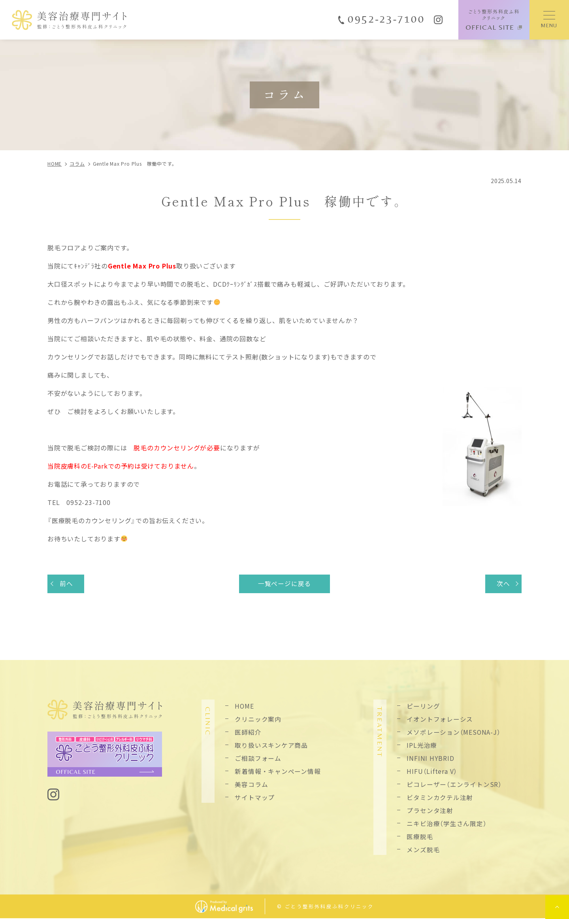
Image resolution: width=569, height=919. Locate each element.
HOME (244, 706)
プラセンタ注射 (430, 810)
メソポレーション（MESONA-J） (454, 732)
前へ (66, 583)
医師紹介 (248, 732)
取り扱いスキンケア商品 (271, 745)
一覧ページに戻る (284, 583)
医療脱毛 (420, 836)
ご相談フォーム (258, 758)
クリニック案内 (258, 719)
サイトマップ (255, 797)
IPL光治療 (422, 745)
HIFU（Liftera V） (432, 771)
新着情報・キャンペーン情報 (277, 771)
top (557, 907)
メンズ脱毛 (423, 850)
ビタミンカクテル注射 (440, 797)
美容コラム (251, 784)
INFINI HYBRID (430, 758)
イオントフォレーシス (440, 719)
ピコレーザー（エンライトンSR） (454, 784)
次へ (503, 583)
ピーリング (423, 706)
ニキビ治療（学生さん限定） (446, 823)
